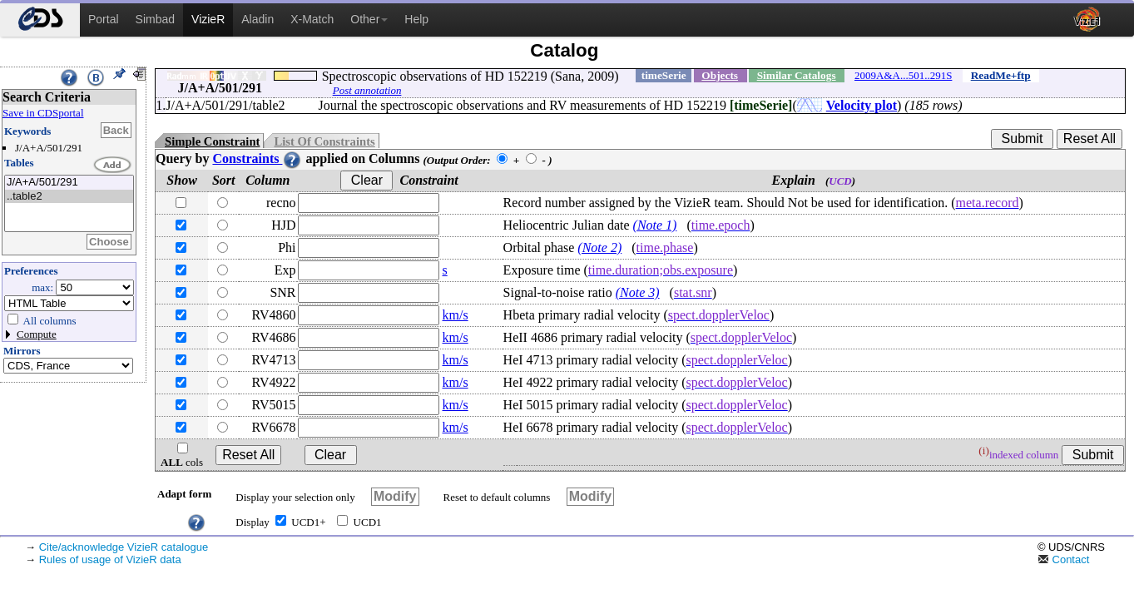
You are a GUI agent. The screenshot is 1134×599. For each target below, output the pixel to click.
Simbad (155, 19)
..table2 (69, 197)
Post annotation (367, 90)
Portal (103, 19)
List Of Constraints (324, 141)
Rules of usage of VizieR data (110, 559)
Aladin (257, 19)
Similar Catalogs (796, 75)
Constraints (257, 158)
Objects (719, 75)
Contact (1063, 559)
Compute (37, 334)
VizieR (208, 19)
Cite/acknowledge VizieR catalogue (124, 547)
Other (369, 19)
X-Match (312, 19)
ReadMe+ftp (1001, 75)
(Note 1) (655, 225)
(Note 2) (599, 247)
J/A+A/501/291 (69, 183)
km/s (455, 315)
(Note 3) (638, 292)
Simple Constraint (212, 141)
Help (416, 19)
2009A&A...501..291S (903, 75)
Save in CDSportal (43, 112)
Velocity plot (861, 105)
